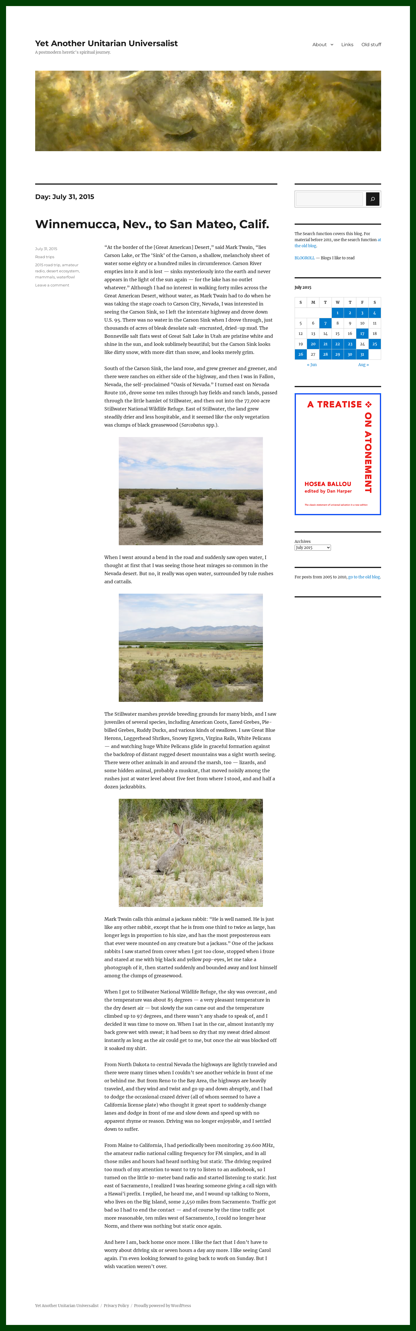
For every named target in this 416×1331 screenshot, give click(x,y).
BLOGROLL (305, 258)
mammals (45, 277)
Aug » (363, 364)
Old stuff (371, 44)
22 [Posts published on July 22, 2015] (337, 344)
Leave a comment (52, 285)
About (320, 44)
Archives (303, 541)
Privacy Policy (116, 1305)
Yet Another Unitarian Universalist (106, 43)
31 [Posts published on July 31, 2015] (362, 354)
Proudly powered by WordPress (162, 1305)
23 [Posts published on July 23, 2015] (350, 344)
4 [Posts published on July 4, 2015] (374, 312)
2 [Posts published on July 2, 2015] (350, 312)
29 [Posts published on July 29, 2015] (337, 354)
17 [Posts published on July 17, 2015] (362, 333)
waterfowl (66, 277)
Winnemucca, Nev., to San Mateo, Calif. (152, 224)
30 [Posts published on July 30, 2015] (350, 354)
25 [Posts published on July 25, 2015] (374, 344)
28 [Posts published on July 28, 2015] (325, 354)
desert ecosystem (62, 271)
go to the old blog (364, 577)
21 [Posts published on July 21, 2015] (325, 344)
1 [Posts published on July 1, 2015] (337, 312)
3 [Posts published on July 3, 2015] (362, 312)
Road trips (44, 256)
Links (347, 44)
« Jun (312, 364)
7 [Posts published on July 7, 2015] (325, 323)
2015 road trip (47, 265)
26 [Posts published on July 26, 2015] (300, 354)
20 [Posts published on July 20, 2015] (313, 344)
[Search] (373, 199)
